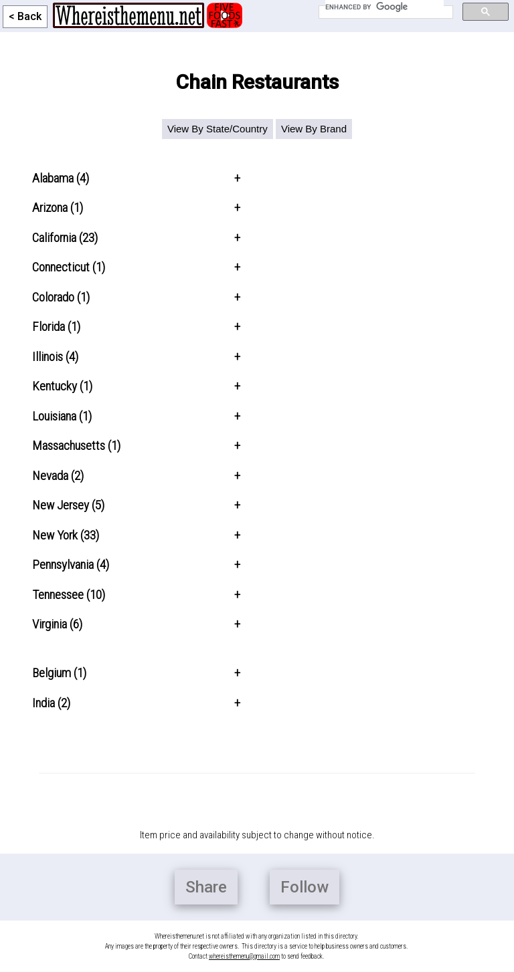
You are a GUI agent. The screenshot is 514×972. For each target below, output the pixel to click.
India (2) (51, 703)
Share (206, 887)
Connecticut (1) (68, 267)
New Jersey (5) (68, 505)
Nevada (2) (58, 475)
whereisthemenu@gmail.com (244, 956)
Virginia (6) (57, 624)
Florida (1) (56, 326)
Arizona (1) (57, 207)
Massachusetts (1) (76, 445)
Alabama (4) (60, 178)
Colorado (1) (61, 297)
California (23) (65, 237)
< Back (25, 16)
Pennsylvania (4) (70, 564)
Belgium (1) (59, 673)
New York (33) (65, 535)
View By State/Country (217, 128)
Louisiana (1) (62, 416)
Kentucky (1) (62, 386)
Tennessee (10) (68, 594)
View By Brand (314, 128)
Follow (304, 887)
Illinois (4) (55, 356)
